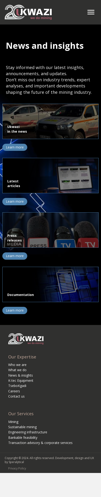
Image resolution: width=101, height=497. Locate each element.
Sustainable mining (22, 427)
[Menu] (90, 12)
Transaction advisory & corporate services (40, 442)
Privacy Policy (17, 468)
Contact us (16, 396)
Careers (14, 391)
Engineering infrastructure (27, 432)
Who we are (17, 364)
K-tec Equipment (20, 380)
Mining (13, 421)
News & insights (20, 375)
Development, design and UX (74, 458)
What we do (17, 370)
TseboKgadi (17, 385)
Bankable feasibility (22, 437)
